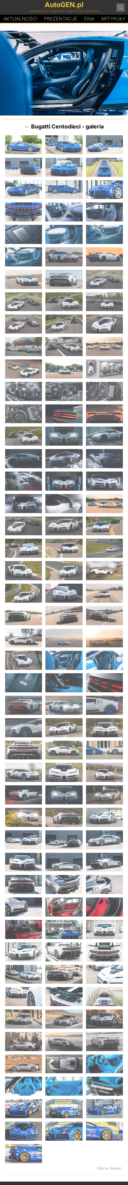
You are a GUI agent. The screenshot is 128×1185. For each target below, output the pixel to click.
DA (89, 19)
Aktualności (20, 18)
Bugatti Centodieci (56, 126)
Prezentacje (60, 18)
